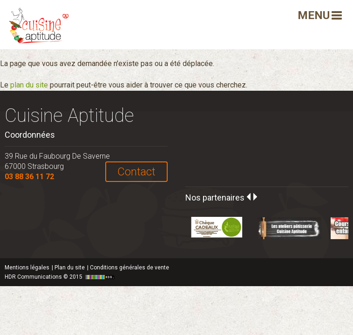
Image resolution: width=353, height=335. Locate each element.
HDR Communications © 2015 (61, 277)
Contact (136, 171)
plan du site (29, 84)
